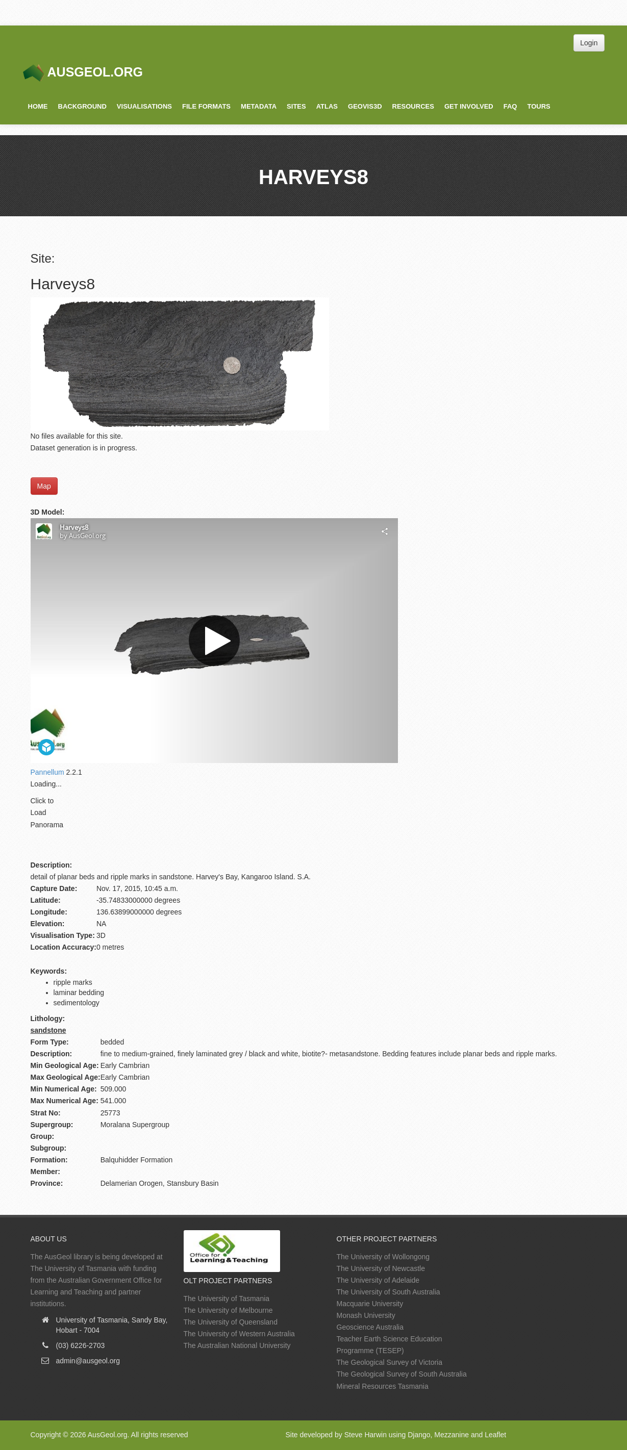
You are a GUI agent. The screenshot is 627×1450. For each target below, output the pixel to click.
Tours (538, 106)
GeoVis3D (365, 106)
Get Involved (468, 106)
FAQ (510, 106)
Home (38, 106)
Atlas (327, 106)
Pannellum (47, 772)
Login (588, 43)
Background (82, 106)
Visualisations (144, 106)
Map (44, 486)
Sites (296, 106)
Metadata (259, 106)
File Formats (206, 106)
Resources (413, 106)
